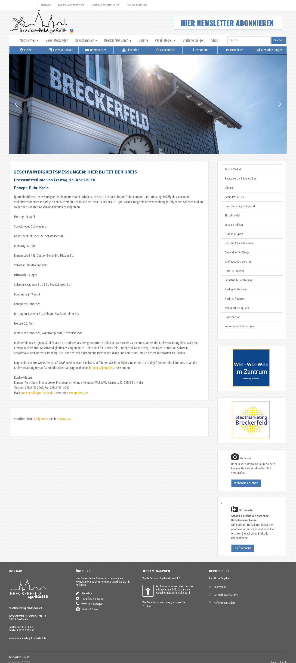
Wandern (200, 50)
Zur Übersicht (242, 548)
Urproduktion (232, 317)
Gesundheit (165, 50)
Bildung (229, 187)
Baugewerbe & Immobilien (240, 178)
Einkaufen (130, 50)
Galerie (143, 40)
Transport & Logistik (237, 308)
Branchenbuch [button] (86, 40)
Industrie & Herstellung (239, 280)
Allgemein (42, 419)
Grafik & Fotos (87, 609)
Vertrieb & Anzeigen (89, 604)
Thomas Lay (63, 419)
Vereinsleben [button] (165, 40)
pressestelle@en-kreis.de (37, 393)
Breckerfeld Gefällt (19, 657)
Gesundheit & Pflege (237, 252)
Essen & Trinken (61, 50)
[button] (16, 104)
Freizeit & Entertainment (239, 243)
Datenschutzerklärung (223, 594)
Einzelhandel (232, 215)
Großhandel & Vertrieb (238, 261)
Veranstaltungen (57, 40)
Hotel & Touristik (234, 271)
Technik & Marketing (89, 598)
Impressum (217, 587)
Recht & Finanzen (235, 298)
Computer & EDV (234, 197)
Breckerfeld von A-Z (118, 40)
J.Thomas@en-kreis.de (104, 368)
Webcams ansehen (246, 483)
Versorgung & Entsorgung (240, 326)
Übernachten (96, 50)
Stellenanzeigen (193, 40)
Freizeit (27, 50)
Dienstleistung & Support (240, 206)
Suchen (279, 40)
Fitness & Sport (234, 234)
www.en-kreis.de (77, 393)
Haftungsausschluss (222, 602)
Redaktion (84, 593)
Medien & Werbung (236, 289)
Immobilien (235, 50)
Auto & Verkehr (233, 169)
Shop (214, 40)
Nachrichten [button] (29, 40)
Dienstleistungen (269, 50)
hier (146, 606)
